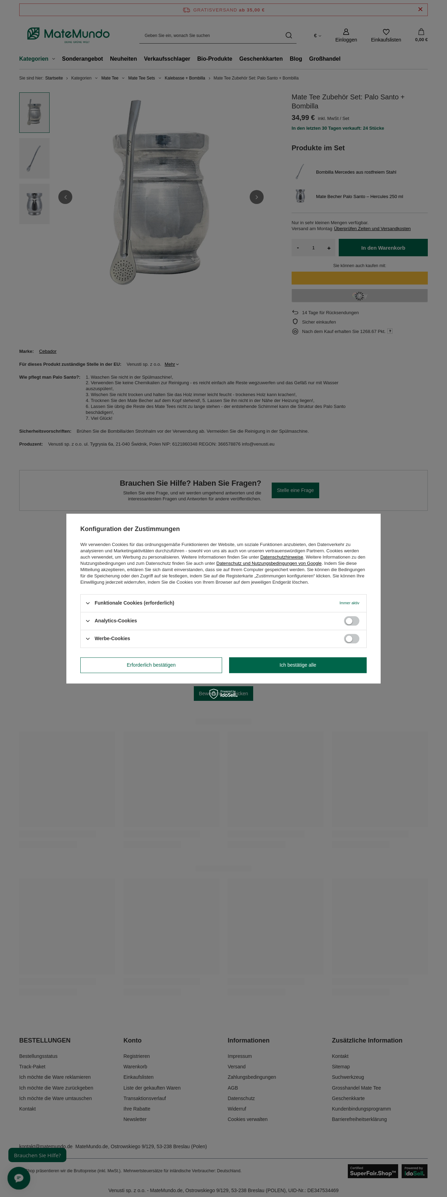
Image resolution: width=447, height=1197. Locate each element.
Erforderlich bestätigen (151, 665)
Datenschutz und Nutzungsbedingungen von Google (269, 563)
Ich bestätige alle (297, 665)
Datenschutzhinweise (281, 557)
